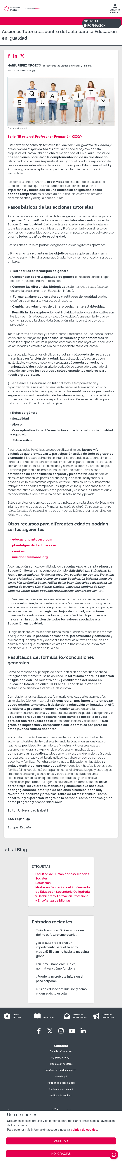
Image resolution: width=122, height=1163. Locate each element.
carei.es (18, 551)
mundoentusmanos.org (30, 557)
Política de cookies (61, 1095)
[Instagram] (61, 1031)
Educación (43, 883)
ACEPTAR (61, 1141)
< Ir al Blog (16, 850)
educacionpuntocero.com (32, 539)
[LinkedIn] (16, 56)
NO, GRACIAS (61, 1153)
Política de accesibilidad (61, 1083)
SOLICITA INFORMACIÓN (95, 23)
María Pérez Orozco (24, 65)
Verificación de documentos (61, 1070)
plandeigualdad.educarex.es (34, 545)
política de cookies (84, 1129)
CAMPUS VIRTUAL (115, 10)
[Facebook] (10, 56)
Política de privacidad (61, 1089)
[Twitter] (23, 56)
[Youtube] (72, 1031)
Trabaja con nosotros (61, 1064)
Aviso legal (61, 1076)
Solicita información (61, 1051)
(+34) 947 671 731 (61, 1057)
